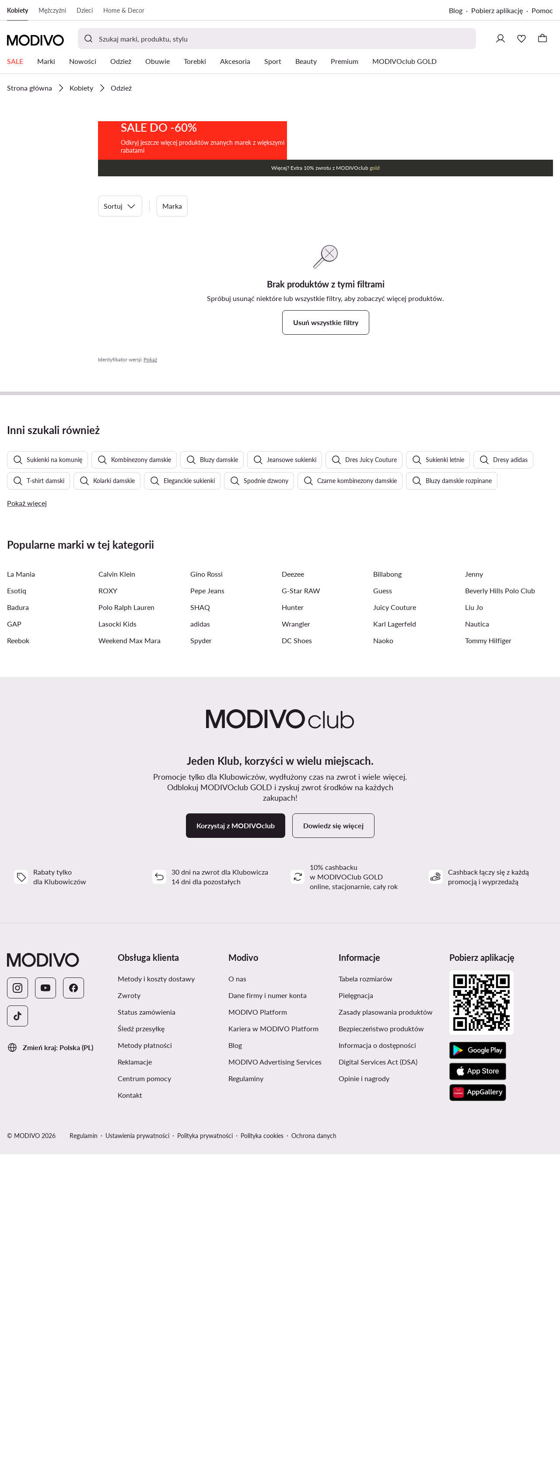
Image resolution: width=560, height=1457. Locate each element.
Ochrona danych (313, 1438)
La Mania (21, 876)
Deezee (293, 876)
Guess (382, 893)
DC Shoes (297, 943)
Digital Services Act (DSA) (378, 1364)
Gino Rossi (206, 876)
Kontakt (130, 1398)
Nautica (477, 926)
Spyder (201, 943)
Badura (18, 910)
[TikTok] (17, 1318)
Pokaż (150, 449)
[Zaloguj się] (500, 38)
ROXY (107, 893)
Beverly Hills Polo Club (500, 893)
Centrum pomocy (144, 1381)
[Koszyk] (542, 38)
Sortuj (120, 296)
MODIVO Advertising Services (275, 1364)
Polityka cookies (262, 1438)
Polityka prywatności (205, 1438)
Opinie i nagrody (364, 1381)
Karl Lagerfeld (394, 926)
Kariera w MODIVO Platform (273, 1331)
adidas (200, 926)
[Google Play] (477, 1353)
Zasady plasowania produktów (386, 1314)
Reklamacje (135, 1364)
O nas (237, 1281)
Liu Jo (474, 910)
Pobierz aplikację (497, 10)
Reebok (18, 943)
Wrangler (296, 926)
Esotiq (16, 893)
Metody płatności (145, 1348)
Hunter (293, 910)
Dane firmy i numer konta (267, 1298)
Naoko (383, 943)
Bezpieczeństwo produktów (381, 1331)
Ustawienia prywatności (137, 1438)
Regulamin (84, 1438)
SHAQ (200, 910)
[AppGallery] (477, 1395)
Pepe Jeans (207, 893)
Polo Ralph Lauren (126, 910)
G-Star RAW (301, 893)
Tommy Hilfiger (488, 943)
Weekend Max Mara (129, 943)
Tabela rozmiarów (365, 1281)
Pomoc (542, 10)
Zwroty (129, 1298)
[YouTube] (45, 1290)
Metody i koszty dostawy (156, 1281)
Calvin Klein (116, 876)
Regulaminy (245, 1381)
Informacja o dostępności (377, 1348)
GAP (14, 926)
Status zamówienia (146, 1314)
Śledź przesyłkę (141, 1331)
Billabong (387, 876)
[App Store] (477, 1374)
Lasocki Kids (117, 926)
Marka (172, 295)
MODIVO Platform (257, 1314)
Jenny (474, 876)
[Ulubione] (521, 38)
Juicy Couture (394, 910)
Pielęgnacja (356, 1298)
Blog (455, 10)
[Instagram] (17, 1290)
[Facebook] (73, 1290)
